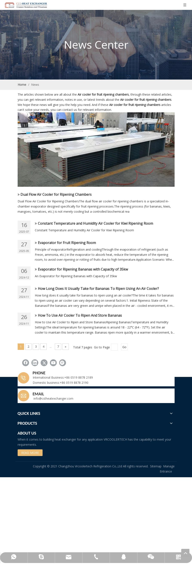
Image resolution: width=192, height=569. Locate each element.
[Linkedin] (34, 362)
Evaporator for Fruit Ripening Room (67, 242)
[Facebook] (25, 362)
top (185, 553)
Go (124, 347)
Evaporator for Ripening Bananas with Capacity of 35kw (83, 269)
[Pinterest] (62, 362)
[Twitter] (44, 362)
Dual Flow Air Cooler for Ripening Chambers (56, 194)
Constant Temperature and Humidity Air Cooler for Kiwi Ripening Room (95, 223)
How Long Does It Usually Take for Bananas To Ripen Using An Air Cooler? (98, 288)
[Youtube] (53, 362)
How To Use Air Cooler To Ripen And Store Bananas (80, 315)
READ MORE (30, 453)
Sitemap (155, 466)
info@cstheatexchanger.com (53, 398)
